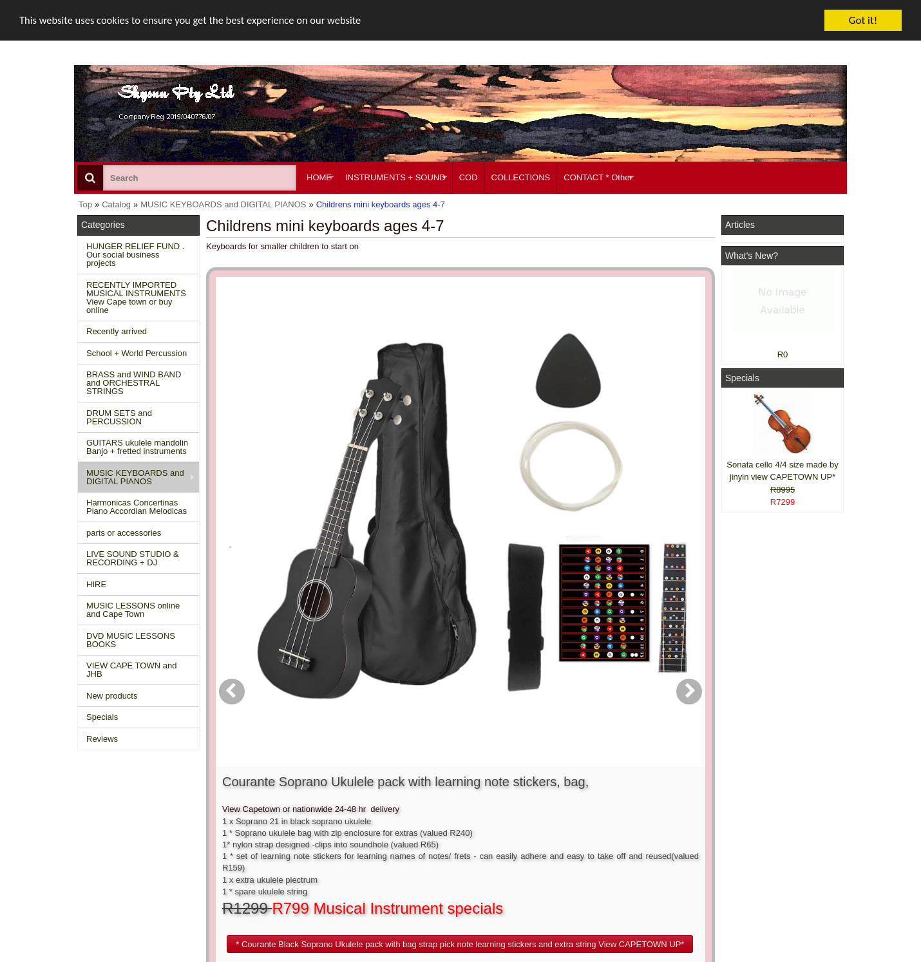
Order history (430, 832)
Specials (102, 717)
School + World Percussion (136, 353)
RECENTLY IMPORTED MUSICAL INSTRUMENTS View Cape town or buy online (136, 297)
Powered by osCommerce (700, 957)
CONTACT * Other (598, 177)
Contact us (265, 809)
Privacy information (281, 844)
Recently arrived (116, 331)
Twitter (758, 838)
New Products (110, 820)
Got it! (863, 20)
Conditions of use (277, 820)
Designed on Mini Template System (793, 957)
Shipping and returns (284, 832)
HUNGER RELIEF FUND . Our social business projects (135, 254)
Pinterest (744, 867)
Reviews (102, 739)
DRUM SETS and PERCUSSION (119, 417)
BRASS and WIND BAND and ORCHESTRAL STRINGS (133, 383)
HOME (319, 177)
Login (416, 820)
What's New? (751, 255)
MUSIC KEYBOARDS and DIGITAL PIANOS (135, 477)
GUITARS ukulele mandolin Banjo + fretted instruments (137, 447)
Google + (745, 855)
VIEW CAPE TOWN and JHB (131, 670)
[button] (533, 477)
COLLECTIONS (521, 177)
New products (111, 696)
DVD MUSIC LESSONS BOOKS (130, 640)
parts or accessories (123, 533)
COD (468, 177)
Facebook (764, 814)
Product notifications (444, 844)
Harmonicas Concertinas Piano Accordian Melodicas (136, 507)
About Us (584, 809)
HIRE (96, 584)
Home (95, 809)
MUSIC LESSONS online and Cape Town (133, 610)
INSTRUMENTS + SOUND (395, 177)
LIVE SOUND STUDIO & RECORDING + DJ (132, 558)
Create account (434, 809)
